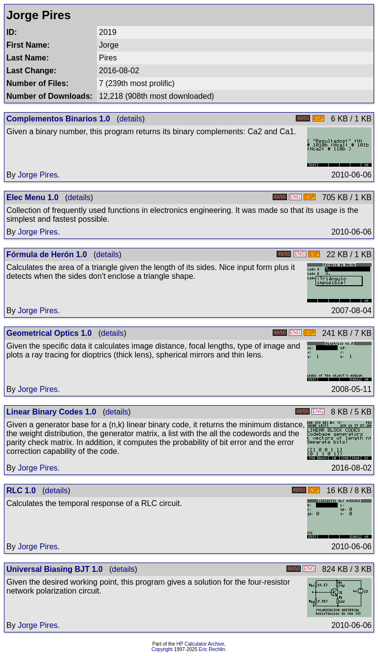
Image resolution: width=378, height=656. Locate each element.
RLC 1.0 (21, 490)
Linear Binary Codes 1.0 (51, 412)
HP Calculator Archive (200, 644)
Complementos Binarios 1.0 (58, 119)
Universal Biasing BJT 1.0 (54, 569)
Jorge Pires (38, 175)
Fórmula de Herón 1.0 (46, 254)
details (130, 119)
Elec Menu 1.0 (32, 197)
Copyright (162, 649)
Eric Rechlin (212, 649)
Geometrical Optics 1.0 (49, 333)
